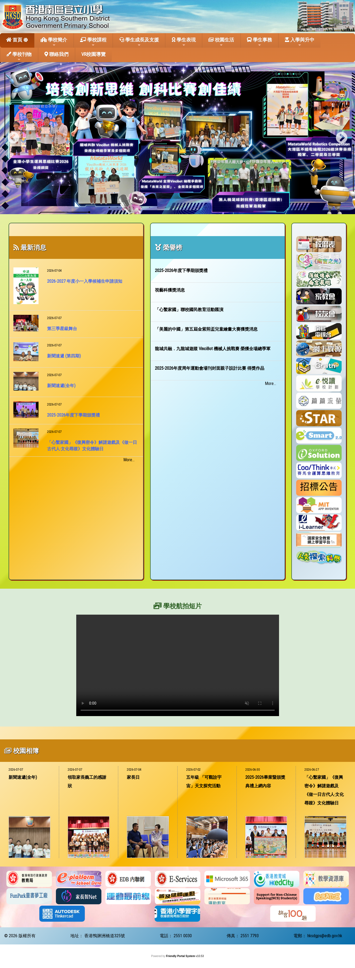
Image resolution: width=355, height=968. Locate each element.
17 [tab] (238, 207)
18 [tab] (246, 207)
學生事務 (259, 42)
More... (129, 459)
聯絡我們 (56, 54)
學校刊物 (19, 56)
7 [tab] (157, 207)
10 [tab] (181, 207)
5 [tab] (141, 207)
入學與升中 (299, 42)
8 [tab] (165, 207)
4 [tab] (133, 207)
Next (341, 138)
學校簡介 (54, 42)
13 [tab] (205, 207)
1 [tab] (109, 207)
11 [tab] (189, 207)
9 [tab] (173, 207)
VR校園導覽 (93, 54)
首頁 (14, 40)
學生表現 (184, 42)
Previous (13, 138)
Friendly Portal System (181, 956)
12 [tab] (197, 207)
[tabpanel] (177, 138)
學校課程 (93, 42)
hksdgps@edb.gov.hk (324, 935)
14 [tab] (213, 207)
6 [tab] (149, 207)
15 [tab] (221, 207)
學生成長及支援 (139, 42)
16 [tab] (229, 207)
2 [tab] (117, 207)
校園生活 (221, 42)
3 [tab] (125, 207)
